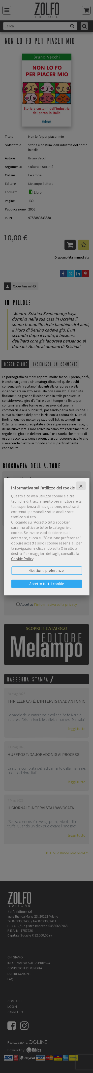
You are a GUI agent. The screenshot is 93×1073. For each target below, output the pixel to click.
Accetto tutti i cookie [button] (46, 583)
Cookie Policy (22, 558)
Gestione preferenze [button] (46, 570)
